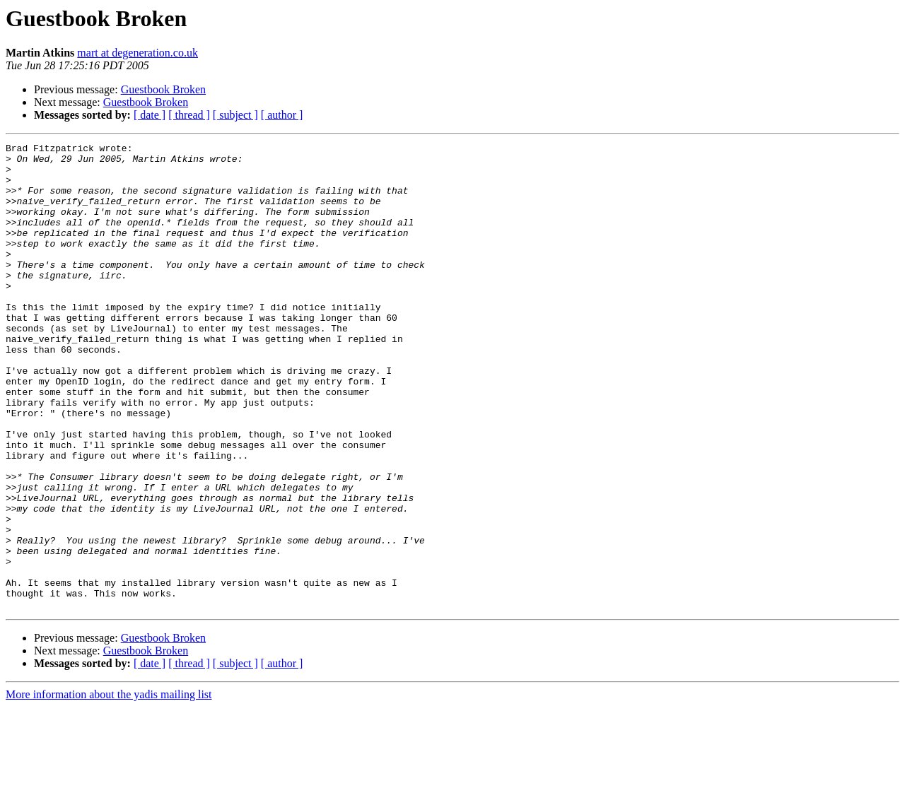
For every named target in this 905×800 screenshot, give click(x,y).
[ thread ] (189, 115)
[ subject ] (235, 115)
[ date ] (149, 115)
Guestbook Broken (163, 89)
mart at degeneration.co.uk (137, 53)
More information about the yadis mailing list (109, 788)
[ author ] (282, 115)
